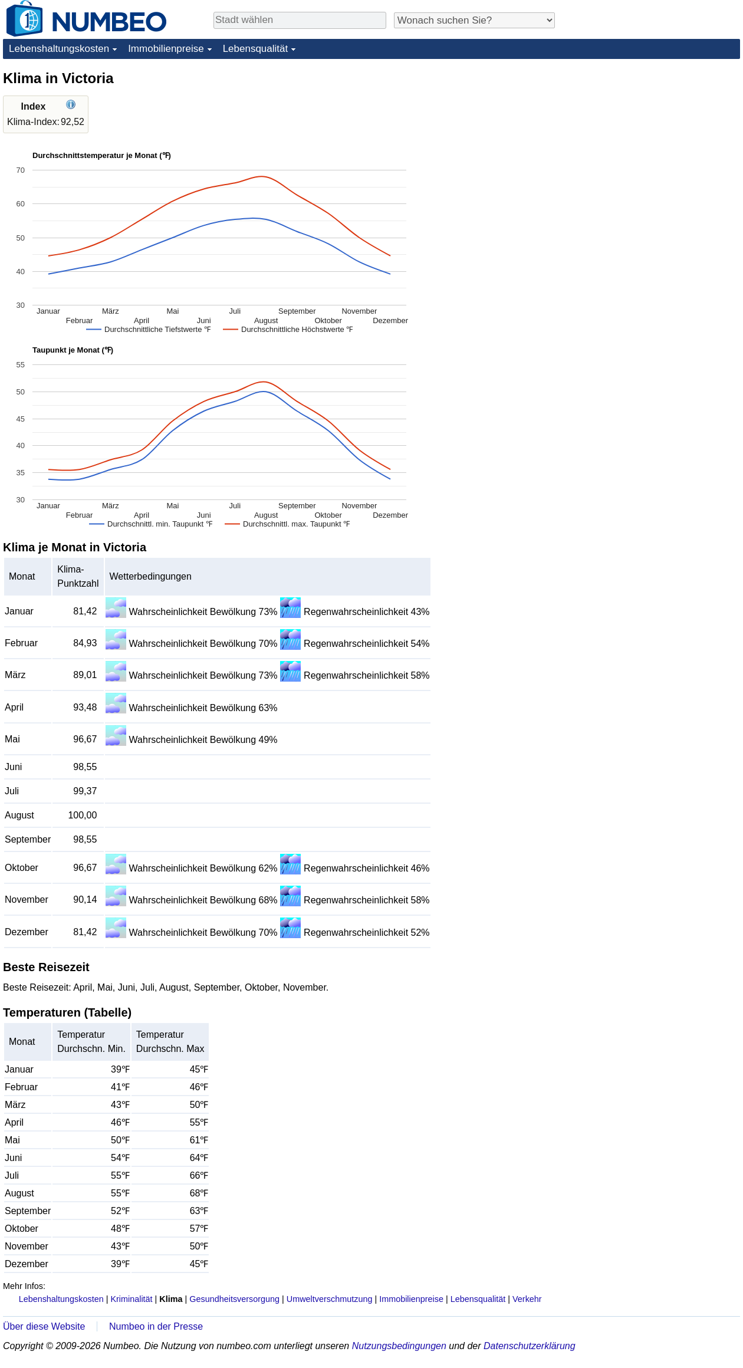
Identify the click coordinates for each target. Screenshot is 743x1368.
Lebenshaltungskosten (59, 48)
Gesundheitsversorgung (234, 1299)
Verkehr (527, 1299)
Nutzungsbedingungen (399, 1346)
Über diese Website (44, 1326)
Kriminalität (131, 1299)
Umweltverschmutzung (330, 1299)
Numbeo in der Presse (156, 1326)
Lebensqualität (255, 48)
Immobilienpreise (166, 48)
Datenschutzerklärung (530, 1346)
